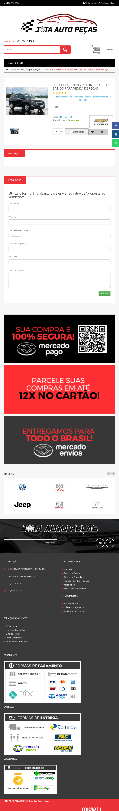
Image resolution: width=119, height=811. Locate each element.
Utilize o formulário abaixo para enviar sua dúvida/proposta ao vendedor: (83, 98)
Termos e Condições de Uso (76, 581)
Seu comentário (17, 270)
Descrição (14, 153)
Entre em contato (71, 603)
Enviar (104, 293)
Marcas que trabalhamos (75, 588)
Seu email (14, 217)
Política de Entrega (72, 573)
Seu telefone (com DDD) (20, 230)
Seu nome (14, 203)
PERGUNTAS (14, 180)
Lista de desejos (13, 634)
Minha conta (11, 626)
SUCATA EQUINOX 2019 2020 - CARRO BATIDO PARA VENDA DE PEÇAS (76, 69)
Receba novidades (14, 637)
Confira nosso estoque (74, 611)
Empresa (68, 569)
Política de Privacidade (74, 577)
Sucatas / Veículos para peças (25, 69)
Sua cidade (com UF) (19, 243)
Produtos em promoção (16, 641)
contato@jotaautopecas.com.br (22, 576)
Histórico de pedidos (15, 630)
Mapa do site (70, 584)
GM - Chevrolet (65, 117)
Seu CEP (13, 257)
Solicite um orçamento (74, 607)
